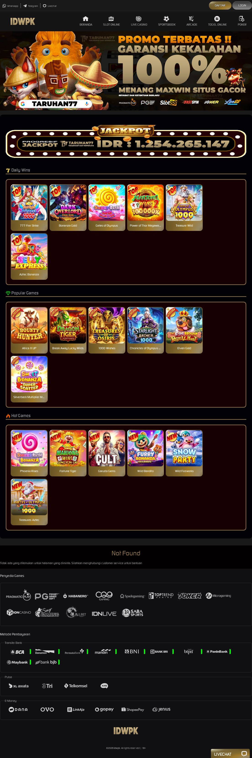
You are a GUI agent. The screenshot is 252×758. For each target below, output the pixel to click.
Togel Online (217, 21)
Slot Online (111, 21)
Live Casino (139, 21)
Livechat (50, 6)
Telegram (30, 6)
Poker (242, 21)
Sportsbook (167, 21)
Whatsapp (10, 6)
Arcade (191, 21)
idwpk (117, 748)
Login (242, 5)
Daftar (220, 5)
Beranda (86, 21)
